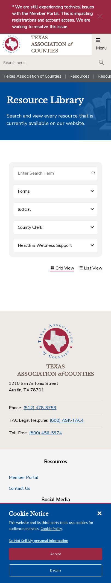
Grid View (62, 268)
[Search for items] (51, 173)
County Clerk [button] (30, 227)
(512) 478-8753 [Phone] (40, 408)
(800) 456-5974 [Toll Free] (45, 433)
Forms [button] (24, 191)
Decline (55, 570)
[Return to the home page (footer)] (55, 341)
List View (90, 268)
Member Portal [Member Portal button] (23, 477)
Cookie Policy (51, 528)
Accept (55, 554)
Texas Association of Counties (32, 76)
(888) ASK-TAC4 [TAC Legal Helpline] (67, 420)
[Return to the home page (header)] (11, 44)
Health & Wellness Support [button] (45, 245)
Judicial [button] (24, 209)
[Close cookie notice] (99, 513)
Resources (79, 76)
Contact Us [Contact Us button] (19, 488)
